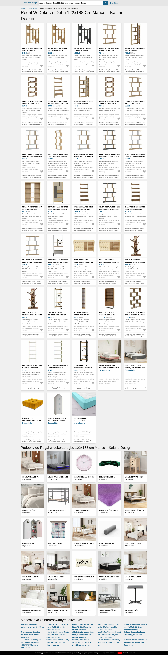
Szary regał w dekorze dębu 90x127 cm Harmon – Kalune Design (109, 156)
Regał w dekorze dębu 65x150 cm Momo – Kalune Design (135, 51)
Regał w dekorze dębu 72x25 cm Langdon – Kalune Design (32, 103)
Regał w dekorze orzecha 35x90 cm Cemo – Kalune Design (135, 262)
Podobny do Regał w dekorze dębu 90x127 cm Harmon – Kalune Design (109, 70)
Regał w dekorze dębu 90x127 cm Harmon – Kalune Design (109, 51)
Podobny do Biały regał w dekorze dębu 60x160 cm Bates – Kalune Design (57, 177)
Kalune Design (32, 8)
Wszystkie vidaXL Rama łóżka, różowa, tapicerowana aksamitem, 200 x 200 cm (108, 388)
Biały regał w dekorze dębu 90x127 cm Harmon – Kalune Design (32, 156)
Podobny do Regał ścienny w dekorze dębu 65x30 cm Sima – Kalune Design (82, 283)
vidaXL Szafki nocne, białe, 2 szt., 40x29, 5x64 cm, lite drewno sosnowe (109, 634)
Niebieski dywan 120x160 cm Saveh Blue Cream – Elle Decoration (135, 642)
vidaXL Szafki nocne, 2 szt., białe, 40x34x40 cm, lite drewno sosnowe (57, 634)
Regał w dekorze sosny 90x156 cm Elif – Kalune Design (135, 315)
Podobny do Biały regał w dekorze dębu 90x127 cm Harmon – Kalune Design (31, 177)
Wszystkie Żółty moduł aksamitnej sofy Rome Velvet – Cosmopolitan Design (31, 441)
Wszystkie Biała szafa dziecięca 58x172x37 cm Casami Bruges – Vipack (57, 441)
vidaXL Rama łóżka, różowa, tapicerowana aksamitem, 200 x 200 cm (109, 368)
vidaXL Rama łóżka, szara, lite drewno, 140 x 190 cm (135, 368)
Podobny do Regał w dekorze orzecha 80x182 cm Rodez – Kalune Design (109, 336)
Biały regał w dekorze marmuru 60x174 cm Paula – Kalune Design (32, 368)
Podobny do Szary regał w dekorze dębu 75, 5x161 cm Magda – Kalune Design (58, 283)
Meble (23, 8)
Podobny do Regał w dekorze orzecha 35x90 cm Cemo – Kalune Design (134, 283)
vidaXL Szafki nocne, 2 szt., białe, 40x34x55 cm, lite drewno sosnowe (83, 634)
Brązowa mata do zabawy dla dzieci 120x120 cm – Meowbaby (31, 634)
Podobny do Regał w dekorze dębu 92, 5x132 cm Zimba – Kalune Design (32, 229)
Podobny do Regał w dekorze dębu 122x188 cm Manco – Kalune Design (32, 70)
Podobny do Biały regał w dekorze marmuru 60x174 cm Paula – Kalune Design (32, 388)
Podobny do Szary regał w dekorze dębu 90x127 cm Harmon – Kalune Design (109, 177)
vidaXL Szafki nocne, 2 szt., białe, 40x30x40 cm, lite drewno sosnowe (57, 642)
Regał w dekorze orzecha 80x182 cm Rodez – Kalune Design (109, 315)
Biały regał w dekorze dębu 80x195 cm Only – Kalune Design (83, 209)
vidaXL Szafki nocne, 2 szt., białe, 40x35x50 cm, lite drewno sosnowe (83, 627)
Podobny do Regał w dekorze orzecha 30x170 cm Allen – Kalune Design (83, 336)
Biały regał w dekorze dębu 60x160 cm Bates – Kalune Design (58, 156)
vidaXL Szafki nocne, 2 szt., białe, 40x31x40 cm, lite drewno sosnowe (109, 627)
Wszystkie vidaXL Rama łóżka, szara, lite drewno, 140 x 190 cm (135, 387)
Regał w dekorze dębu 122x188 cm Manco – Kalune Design (32, 51)
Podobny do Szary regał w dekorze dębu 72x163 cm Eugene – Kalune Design (57, 230)
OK (120, 653)
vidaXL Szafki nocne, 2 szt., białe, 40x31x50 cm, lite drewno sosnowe (57, 627)
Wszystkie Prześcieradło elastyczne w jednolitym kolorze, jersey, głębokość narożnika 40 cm (84, 441)
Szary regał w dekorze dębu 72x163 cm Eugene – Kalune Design (58, 209)
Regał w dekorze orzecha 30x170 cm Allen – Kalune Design (83, 315)
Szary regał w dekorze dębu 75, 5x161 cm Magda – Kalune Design (58, 262)
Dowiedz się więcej (129, 653)
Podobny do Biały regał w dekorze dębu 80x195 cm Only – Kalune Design (83, 230)
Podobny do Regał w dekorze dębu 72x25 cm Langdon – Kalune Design (32, 123)
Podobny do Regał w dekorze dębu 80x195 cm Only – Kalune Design (57, 123)
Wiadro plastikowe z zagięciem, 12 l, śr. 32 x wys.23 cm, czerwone (81, 642)
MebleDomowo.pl (30, 3)
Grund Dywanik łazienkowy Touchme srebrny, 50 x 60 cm (109, 642)
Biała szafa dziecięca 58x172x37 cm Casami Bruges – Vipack (57, 421)
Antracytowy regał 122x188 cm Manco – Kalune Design (82, 51)
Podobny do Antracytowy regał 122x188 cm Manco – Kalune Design (84, 70)
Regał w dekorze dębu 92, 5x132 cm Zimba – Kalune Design (32, 209)
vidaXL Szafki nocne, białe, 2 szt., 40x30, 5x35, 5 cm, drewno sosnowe (135, 627)
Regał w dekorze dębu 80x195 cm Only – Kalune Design (58, 103)
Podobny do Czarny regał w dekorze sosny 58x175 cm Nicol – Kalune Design (58, 336)
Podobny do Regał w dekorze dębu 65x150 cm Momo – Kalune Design (135, 70)
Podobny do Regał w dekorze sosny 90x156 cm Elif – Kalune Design (135, 335)
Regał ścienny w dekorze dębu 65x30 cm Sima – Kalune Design (83, 262)
